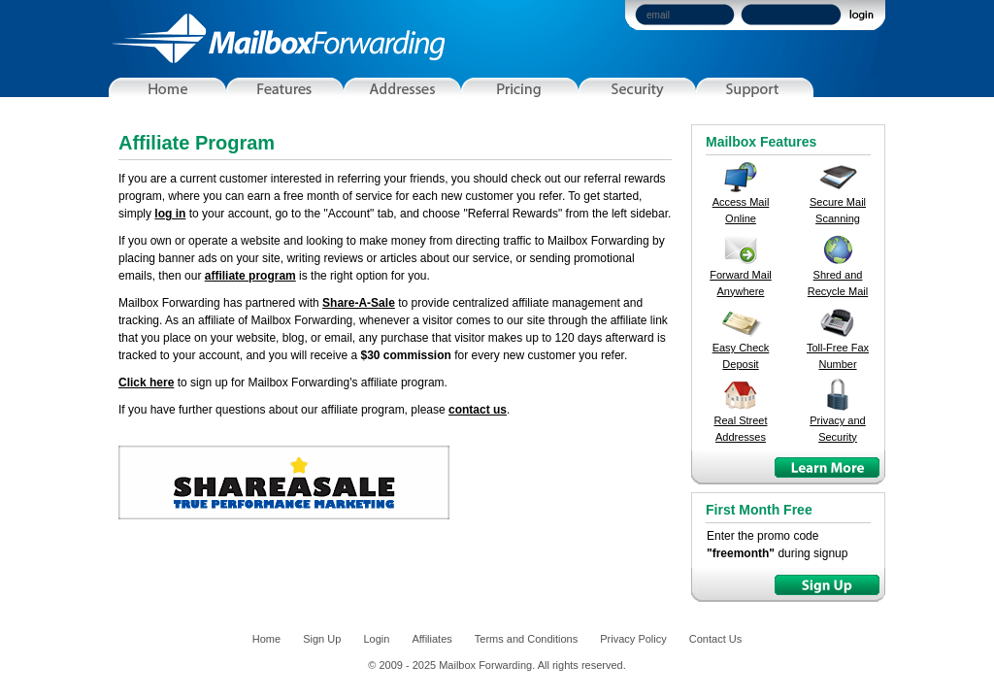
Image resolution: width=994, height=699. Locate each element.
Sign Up (322, 639)
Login (376, 639)
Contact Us (715, 639)
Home (266, 639)
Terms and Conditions (526, 639)
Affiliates (431, 639)
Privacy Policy (633, 639)
